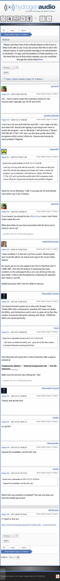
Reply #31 (5, 332)
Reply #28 (5, 212)
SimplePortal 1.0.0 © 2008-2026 (34, 576)
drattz (56, 417)
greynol (55, 86)
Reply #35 (5, 473)
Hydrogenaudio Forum (13, 30)
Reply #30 (5, 302)
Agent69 (54, 149)
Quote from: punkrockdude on (22, 163)
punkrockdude (51, 115)
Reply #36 (5, 514)
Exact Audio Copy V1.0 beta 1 (16, 34)
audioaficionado (50, 241)
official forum (35, 216)
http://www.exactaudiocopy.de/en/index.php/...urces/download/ (29, 525)
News (23, 30)
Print (6, 72)
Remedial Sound (50, 293)
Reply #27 (5, 157)
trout (56, 328)
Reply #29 (5, 250)
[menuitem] (6, 67)
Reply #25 (5, 94)
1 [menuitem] (13, 68)
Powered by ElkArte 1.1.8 (9, 576)
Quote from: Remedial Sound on (23, 338)
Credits (20, 576)
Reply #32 (5, 396)
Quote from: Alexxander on (21, 479)
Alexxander (53, 443)
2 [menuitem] (17, 68)
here (41, 59)
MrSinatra (54, 510)
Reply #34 (5, 448)
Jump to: (4, 557)
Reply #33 (5, 422)
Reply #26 (5, 120)
